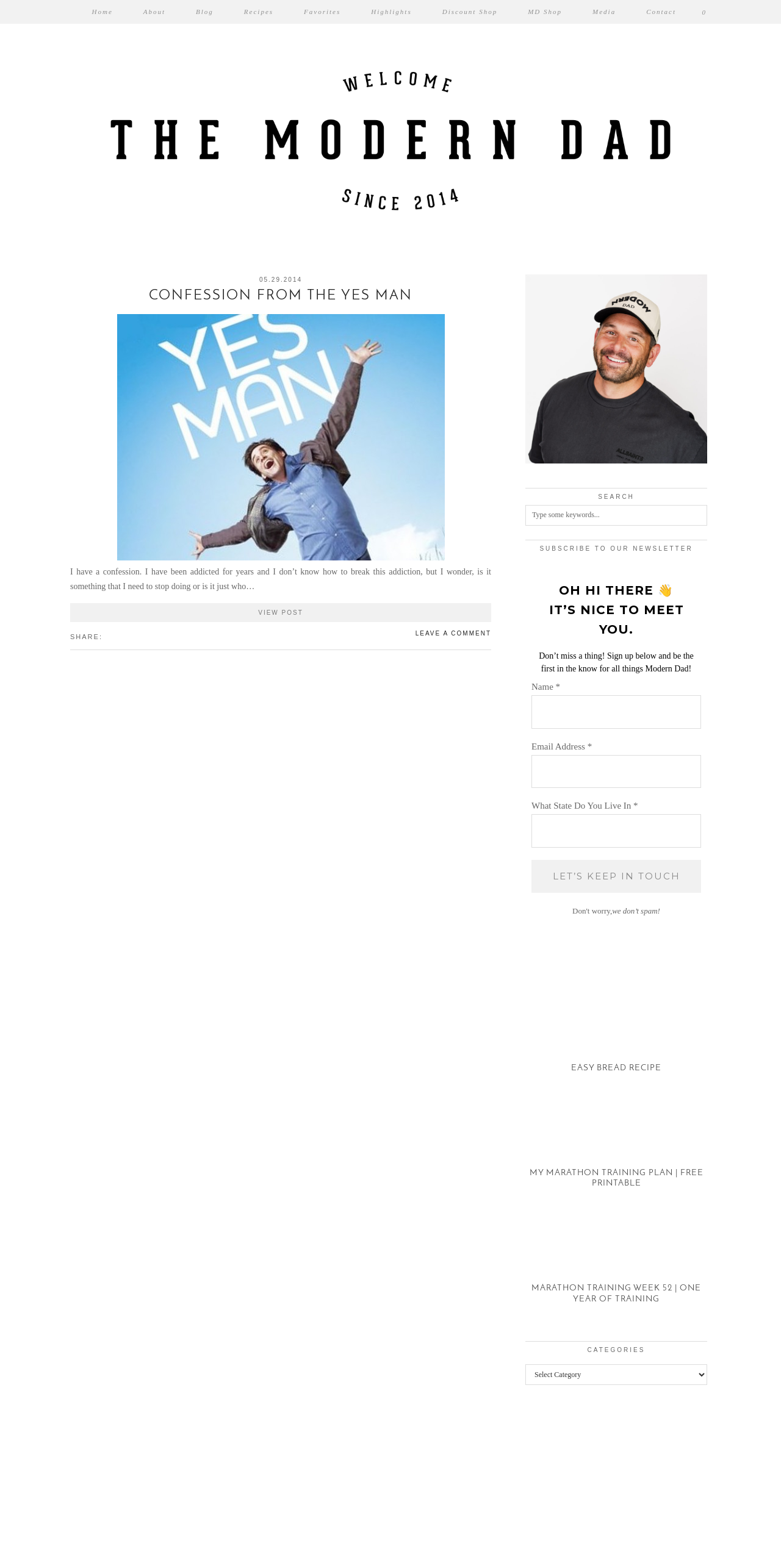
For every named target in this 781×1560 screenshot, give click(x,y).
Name (545, 687)
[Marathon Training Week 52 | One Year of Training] (616, 1265)
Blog (205, 11)
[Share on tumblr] (127, 636)
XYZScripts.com (444, 1554)
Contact (661, 11)
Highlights (391, 11)
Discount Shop (469, 11)
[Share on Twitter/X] (115, 636)
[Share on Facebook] (109, 636)
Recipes (258, 11)
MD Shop (545, 11)
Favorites (322, 11)
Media (604, 11)
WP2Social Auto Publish (347, 1554)
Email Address (561, 746)
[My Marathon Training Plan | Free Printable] (616, 1150)
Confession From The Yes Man (280, 296)
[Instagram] (49, 1472)
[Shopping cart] (704, 12)
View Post (280, 612)
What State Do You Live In (584, 805)
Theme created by (659, 1534)
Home (102, 11)
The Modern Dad (136, 1534)
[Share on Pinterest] (121, 636)
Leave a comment (453, 633)
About (154, 11)
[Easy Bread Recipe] (616, 1034)
